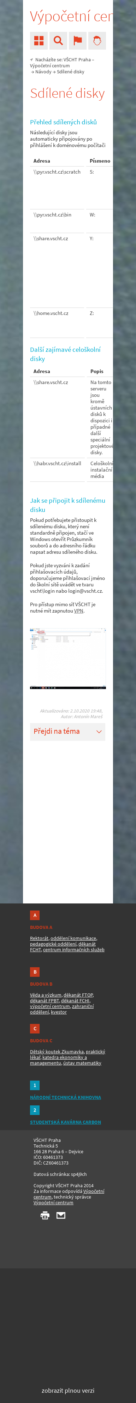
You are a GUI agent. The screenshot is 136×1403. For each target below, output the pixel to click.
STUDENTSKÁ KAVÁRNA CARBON (65, 1122)
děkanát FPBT (44, 1000)
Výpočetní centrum (50, 65)
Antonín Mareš (88, 717)
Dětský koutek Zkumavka (57, 1051)
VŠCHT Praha (77, 59)
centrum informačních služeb (74, 949)
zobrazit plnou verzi (68, 1390)
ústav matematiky (82, 1063)
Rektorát (39, 938)
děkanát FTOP (78, 995)
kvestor (59, 1012)
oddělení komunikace (73, 938)
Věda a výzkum (45, 995)
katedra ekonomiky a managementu (58, 1060)
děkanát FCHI (75, 1000)
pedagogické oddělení (53, 944)
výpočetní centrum (50, 1006)
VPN (78, 610)
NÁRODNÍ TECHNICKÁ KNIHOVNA (65, 1097)
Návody (43, 71)
